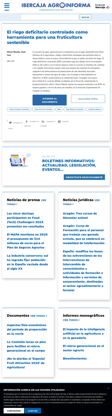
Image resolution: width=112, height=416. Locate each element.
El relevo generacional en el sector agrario (83, 348)
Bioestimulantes (75, 358)
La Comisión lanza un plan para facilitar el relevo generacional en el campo (26, 346)
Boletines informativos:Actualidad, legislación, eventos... (69, 165)
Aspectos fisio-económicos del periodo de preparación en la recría (27, 329)
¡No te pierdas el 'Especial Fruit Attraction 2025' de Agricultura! (26, 362)
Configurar (14, 410)
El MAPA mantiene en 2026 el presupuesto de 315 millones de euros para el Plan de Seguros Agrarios (27, 240)
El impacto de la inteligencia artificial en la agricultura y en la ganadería (84, 333)
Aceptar (33, 410)
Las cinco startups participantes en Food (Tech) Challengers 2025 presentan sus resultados (25, 219)
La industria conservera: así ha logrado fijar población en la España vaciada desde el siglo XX (27, 262)
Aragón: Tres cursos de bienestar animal (80, 215)
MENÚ (7, 10)
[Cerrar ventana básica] (108, 388)
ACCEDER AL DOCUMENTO (49, 100)
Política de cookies (15, 405)
